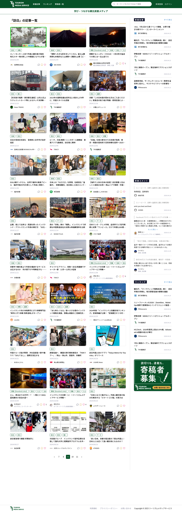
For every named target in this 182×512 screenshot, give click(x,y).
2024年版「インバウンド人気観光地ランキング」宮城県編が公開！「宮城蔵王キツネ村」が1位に (107, 313)
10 (73, 456)
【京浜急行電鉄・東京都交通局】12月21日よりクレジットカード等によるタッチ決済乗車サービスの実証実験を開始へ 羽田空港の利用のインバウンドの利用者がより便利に (28, 101)
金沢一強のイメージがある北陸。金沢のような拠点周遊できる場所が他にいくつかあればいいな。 (153, 245)
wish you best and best (142, 206)
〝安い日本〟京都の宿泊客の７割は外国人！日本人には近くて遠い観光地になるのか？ (107, 440)
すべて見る (168, 19)
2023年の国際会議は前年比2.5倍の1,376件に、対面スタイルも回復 (67, 98)
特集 (111, 263)
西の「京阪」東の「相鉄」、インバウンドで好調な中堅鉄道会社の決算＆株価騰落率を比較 (68, 225)
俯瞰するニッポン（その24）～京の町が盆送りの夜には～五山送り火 (107, 55)
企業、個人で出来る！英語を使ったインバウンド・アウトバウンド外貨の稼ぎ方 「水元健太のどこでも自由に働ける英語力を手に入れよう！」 (28, 228)
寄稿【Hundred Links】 (98, 50)
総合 (52, 94)
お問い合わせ (126, 508)
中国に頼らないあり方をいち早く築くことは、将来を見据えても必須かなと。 (153, 264)
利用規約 (93, 508)
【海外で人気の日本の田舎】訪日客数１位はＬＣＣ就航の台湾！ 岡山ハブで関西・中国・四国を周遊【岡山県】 (107, 185)
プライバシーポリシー (109, 508)
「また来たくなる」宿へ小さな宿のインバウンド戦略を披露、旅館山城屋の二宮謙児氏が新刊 (67, 313)
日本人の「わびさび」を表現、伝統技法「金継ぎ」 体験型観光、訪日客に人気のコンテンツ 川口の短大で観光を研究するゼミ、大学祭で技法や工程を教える (68, 186)
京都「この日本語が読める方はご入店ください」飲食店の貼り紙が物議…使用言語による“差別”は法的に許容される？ (107, 100)
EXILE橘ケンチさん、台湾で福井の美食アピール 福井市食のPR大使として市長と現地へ (28, 183)
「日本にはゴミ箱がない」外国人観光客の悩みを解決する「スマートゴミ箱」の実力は (107, 396)
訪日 (12, 50)
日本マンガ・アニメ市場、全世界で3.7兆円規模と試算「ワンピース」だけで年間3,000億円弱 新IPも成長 (107, 227)
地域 (52, 50)
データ (59, 221)
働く (64, 435)
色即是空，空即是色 (141, 191)
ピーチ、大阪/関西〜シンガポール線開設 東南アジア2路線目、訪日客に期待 (68, 141)
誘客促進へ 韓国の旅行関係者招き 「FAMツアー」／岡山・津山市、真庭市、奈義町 (68, 354)
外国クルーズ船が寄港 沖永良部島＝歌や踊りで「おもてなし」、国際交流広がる (27, 354)
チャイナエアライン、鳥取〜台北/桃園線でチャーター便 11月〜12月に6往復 (68, 268)
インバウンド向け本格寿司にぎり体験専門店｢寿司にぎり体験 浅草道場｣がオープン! (28, 311)
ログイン (168, 4)
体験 (19, 50)
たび (124, 50)
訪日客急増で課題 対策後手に (21, 438)
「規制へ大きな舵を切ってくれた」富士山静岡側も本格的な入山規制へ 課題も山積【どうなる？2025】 (67, 56)
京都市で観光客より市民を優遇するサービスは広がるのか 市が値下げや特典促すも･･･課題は (28, 269)
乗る (19, 94)
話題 (98, 94)
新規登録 (159, 4)
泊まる (59, 307)
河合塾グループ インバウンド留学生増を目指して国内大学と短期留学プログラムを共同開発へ (67, 441)
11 (77, 456)
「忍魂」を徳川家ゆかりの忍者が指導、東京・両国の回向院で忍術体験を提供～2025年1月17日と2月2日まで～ (107, 142)
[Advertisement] (68, 472)
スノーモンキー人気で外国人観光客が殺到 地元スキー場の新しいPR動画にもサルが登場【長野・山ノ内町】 (28, 56)
